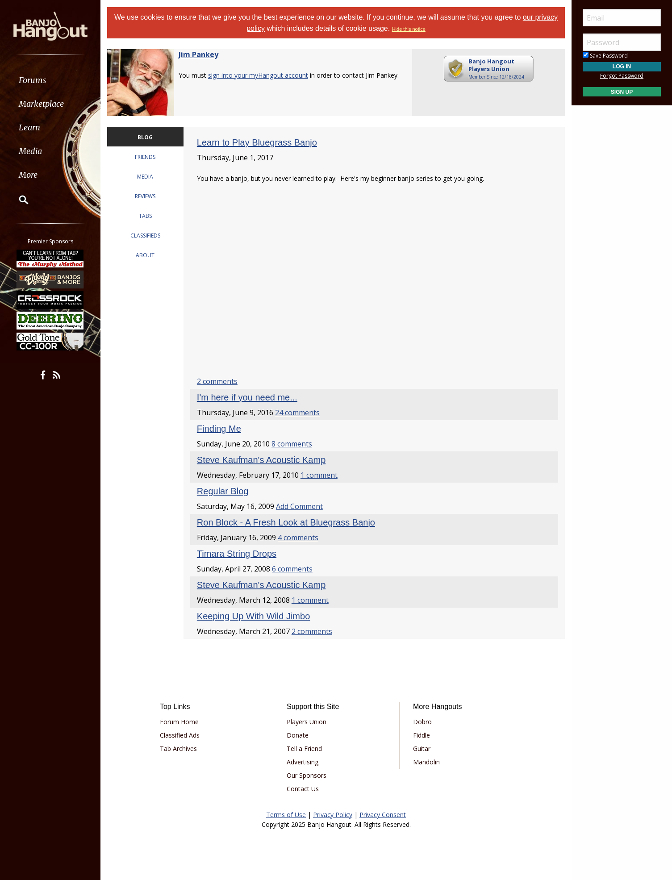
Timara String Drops (236, 554)
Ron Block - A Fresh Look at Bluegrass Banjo (286, 522)
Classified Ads (180, 735)
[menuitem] (50, 80)
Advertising (302, 762)
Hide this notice (409, 29)
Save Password (605, 55)
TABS (145, 216)
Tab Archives (178, 748)
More (28, 175)
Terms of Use (286, 814)
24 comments (297, 412)
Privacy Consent (382, 814)
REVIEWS (145, 196)
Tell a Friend (304, 748)
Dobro (422, 721)
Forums (32, 80)
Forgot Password (621, 75)
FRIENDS (145, 157)
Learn (29, 127)
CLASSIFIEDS (145, 235)
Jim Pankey (198, 54)
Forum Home (179, 721)
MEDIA (145, 176)
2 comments (217, 381)
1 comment (319, 475)
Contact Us (303, 788)
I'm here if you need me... (247, 397)
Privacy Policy (332, 814)
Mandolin (426, 762)
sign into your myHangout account (258, 75)
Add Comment (299, 506)
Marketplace (41, 104)
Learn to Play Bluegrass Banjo (257, 142)
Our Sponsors (306, 775)
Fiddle (421, 735)
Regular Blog (223, 491)
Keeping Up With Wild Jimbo (253, 616)
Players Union (306, 721)
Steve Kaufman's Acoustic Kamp (261, 460)
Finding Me (219, 429)
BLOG (145, 137)
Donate (298, 735)
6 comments (292, 569)
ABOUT (145, 255)
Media (30, 151)
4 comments (298, 537)
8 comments (291, 444)
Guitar (421, 748)
